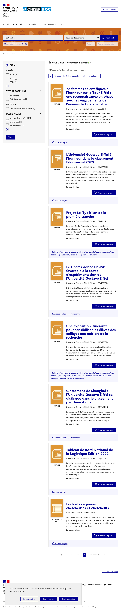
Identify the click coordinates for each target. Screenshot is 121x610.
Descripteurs (13, 113)
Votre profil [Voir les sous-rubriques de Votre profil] (17, 24)
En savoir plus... (73, 129)
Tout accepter (68, 599)
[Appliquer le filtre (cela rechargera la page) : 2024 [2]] (13, 82)
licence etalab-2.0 (88, 607)
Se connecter (111, 9)
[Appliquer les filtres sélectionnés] (10, 137)
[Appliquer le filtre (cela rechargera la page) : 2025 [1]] (13, 78)
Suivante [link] (93, 555)
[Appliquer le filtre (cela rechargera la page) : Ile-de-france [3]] (17, 125)
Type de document (16, 91)
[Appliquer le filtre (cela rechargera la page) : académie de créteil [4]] (20, 118)
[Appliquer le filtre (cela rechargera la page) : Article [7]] (14, 95)
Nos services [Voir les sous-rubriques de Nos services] (49, 24)
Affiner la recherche (91, 76)
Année (9, 70)
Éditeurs (11, 104)
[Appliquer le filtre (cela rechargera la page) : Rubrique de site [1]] (18, 99)
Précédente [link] (74, 555)
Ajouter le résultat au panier (68, 76)
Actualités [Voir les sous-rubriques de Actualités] (33, 24)
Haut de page (111, 571)
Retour (14, 54)
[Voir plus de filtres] (7, 86)
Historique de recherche (14, 44)
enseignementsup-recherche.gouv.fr (95, 584)
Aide (89, 44)
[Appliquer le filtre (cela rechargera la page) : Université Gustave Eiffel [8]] (22, 108)
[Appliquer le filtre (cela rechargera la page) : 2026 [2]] (13, 74)
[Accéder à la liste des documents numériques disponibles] (59, 142)
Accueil (6, 24)
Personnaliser (29, 599)
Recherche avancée (106, 44)
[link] (62, 555)
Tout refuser (48, 599)
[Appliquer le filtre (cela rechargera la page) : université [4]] (16, 121)
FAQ (62, 24)
